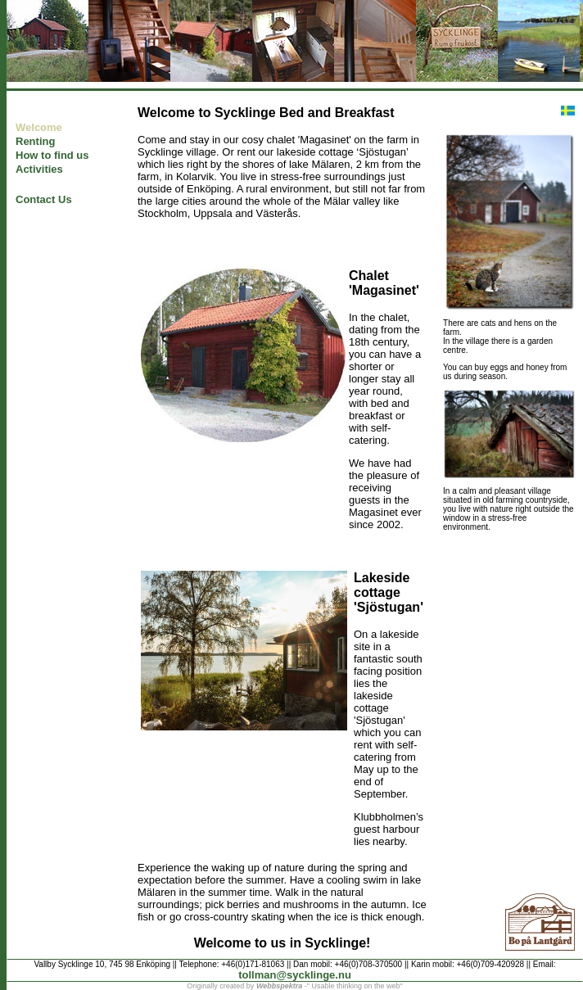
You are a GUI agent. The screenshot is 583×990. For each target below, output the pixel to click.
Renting (35, 141)
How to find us (52, 155)
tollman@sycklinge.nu (294, 975)
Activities (39, 169)
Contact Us (44, 199)
